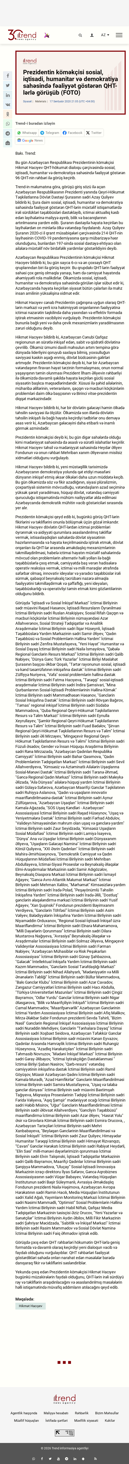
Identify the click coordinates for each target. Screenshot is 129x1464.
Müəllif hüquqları (26, 1421)
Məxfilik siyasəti (86, 1421)
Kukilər (110, 1421)
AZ (103, 35)
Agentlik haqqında (24, 1413)
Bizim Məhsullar (107, 1413)
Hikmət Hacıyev (30, 1306)
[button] (8, 76)
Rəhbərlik (82, 1413)
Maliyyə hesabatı (56, 1413)
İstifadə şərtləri (56, 1421)
